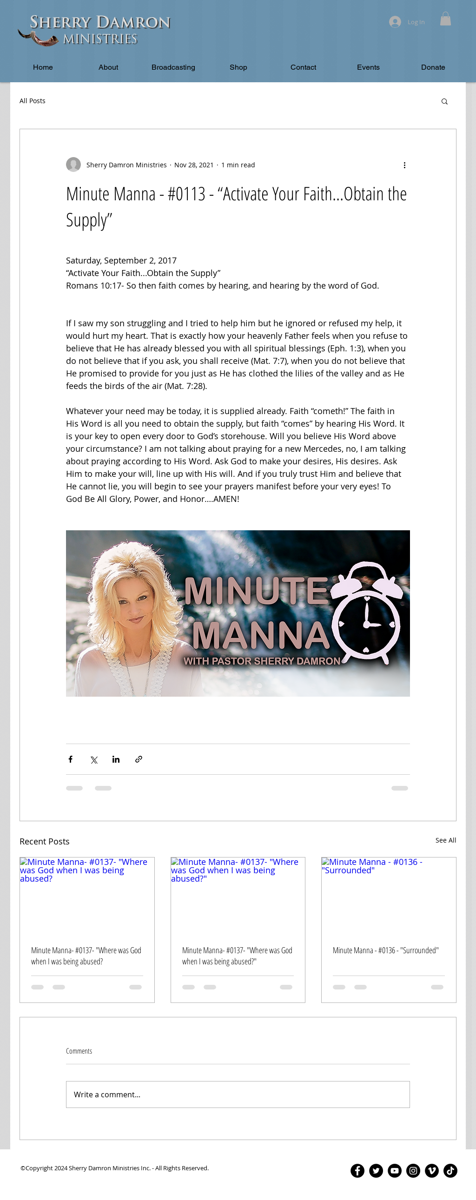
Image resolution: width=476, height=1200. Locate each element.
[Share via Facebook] (70, 759)
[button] (445, 19)
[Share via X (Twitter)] (93, 759)
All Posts (33, 100)
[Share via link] (138, 759)
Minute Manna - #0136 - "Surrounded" (386, 950)
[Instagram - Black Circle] (413, 1171)
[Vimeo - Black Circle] (432, 1171)
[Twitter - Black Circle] (376, 1171)
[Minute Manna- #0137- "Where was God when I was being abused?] (87, 895)
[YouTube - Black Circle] (395, 1171)
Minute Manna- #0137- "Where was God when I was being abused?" (237, 955)
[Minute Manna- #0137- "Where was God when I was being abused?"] (238, 895)
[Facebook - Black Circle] (357, 1171)
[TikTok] (450, 1171)
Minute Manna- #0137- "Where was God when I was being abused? (86, 955)
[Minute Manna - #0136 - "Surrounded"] (389, 895)
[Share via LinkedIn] (116, 759)
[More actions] (404, 164)
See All (446, 840)
